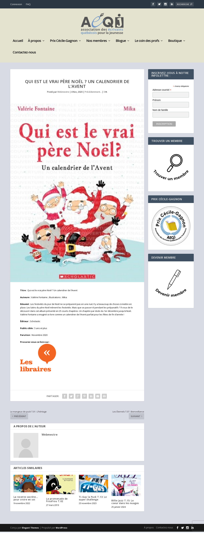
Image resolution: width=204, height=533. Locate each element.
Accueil (18, 42)
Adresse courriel (162, 91)
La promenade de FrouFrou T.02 (57, 501)
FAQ (28, 4)
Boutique (175, 42)
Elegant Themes (30, 529)
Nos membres (96, 42)
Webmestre (63, 93)
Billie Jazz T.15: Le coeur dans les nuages (125, 503)
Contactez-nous (24, 54)
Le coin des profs (147, 42)
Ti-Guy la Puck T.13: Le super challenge (93, 499)
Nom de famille (160, 111)
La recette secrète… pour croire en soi (26, 499)
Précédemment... (93, 93)
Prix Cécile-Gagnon (63, 42)
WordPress (61, 529)
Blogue (121, 42)
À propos (34, 42)
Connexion (16, 4)
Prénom (157, 101)
